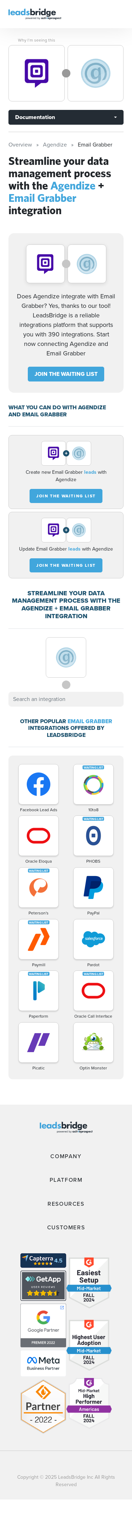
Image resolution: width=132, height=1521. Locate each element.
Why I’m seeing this (36, 40)
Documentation (35, 117)
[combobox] (66, 699)
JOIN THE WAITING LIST (66, 374)
